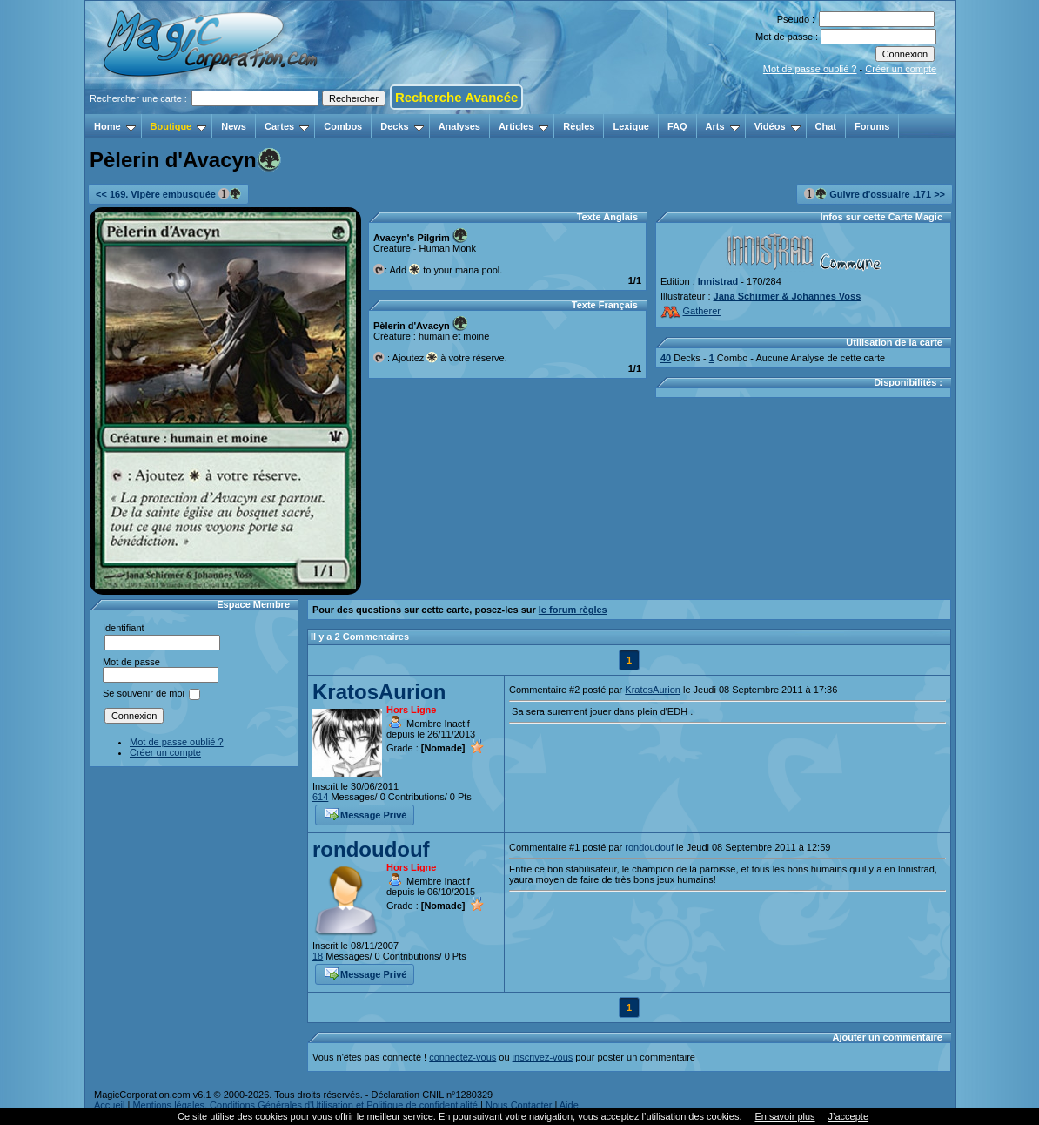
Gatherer (690, 311)
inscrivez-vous (543, 1057)
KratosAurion (379, 692)
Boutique (179, 126)
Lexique (631, 126)
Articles (523, 126)
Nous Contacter (519, 1105)
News (233, 126)
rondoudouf (371, 849)
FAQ (677, 126)
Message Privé (365, 813)
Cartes (287, 126)
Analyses (459, 126)
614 (320, 797)
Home (115, 126)
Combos (343, 126)
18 (317, 956)
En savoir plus (784, 1116)
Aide (569, 1105)
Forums (872, 126)
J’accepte (848, 1116)
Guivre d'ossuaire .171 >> (874, 193)
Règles (578, 126)
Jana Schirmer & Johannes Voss (787, 296)
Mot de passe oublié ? (810, 69)
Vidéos (777, 126)
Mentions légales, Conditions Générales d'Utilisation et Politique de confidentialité (305, 1105)
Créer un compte (900, 69)
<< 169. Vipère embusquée (168, 193)
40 (665, 358)
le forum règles (573, 609)
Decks (401, 126)
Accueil (109, 1105)
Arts (723, 126)
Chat (825, 126)
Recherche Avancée (456, 97)
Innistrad (718, 281)
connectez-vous (462, 1057)
